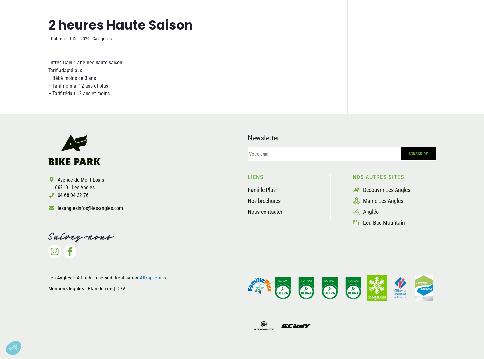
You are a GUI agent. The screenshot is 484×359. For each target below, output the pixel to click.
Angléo (366, 211)
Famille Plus (262, 189)
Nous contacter (265, 211)
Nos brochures (264, 200)
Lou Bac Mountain (379, 222)
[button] (13, 348)
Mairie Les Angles (378, 200)
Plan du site (101, 289)
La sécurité (320, 30)
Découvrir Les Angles (381, 190)
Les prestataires (373, 30)
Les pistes (275, 30)
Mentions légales (66, 289)
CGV (120, 289)
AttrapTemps (153, 278)
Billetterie (425, 30)
